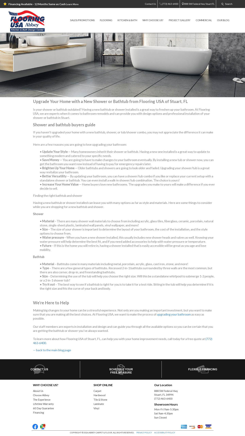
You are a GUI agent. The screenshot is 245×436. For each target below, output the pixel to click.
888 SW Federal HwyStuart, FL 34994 (166, 392)
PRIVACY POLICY (144, 432)
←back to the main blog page (52, 350)
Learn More (72, 4)
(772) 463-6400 (163, 398)
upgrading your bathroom (174, 314)
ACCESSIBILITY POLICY (164, 432)
